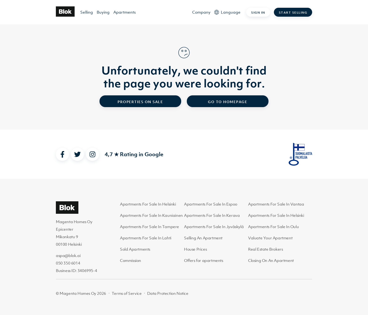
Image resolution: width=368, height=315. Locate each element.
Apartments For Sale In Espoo (210, 204)
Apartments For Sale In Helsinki (148, 204)
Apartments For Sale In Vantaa (276, 204)
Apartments (124, 12)
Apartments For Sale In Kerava (212, 215)
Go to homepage (227, 101)
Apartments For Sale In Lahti (145, 238)
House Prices (195, 249)
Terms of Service (127, 293)
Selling (86, 12)
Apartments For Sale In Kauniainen (151, 215)
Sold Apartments (135, 249)
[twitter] (77, 154)
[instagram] (92, 154)
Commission (130, 260)
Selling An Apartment (203, 238)
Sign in (258, 13)
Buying (103, 12)
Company (201, 12)
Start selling (293, 13)
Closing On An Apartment (271, 260)
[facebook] (62, 154)
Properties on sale (140, 101)
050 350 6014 (68, 263)
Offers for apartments (203, 260)
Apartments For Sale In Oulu (273, 226)
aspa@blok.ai (68, 255)
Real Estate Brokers (265, 249)
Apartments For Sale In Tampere (149, 226)
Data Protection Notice (167, 293)
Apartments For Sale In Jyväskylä (214, 226)
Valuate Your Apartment (270, 238)
